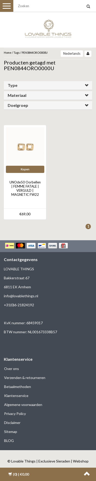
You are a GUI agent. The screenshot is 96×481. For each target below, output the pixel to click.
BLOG (9, 440)
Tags (17, 52)
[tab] (48, 85)
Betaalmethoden (17, 386)
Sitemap (10, 431)
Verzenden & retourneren (24, 377)
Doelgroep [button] (18, 105)
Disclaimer (12, 422)
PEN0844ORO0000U (35, 52)
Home (8, 52)
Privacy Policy (15, 413)
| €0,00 (18, 474)
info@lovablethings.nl (21, 296)
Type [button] (12, 85)
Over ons (11, 368)
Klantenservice (16, 395)
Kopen (25, 169)
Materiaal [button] (17, 95)
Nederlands (71, 53)
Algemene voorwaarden (23, 404)
